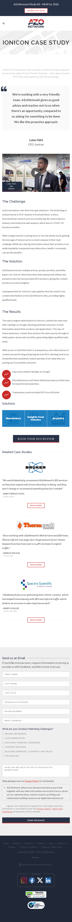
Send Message (36, 820)
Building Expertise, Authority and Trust (27, 751)
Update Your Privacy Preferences (35, 864)
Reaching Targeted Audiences (21, 743)
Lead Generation (13, 738)
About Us (28, 843)
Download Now (36, 10)
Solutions (16, 843)
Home (6, 843)
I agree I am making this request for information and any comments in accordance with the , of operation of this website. (32, 809)
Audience (41, 843)
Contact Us (62, 843)
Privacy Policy (32, 781)
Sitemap (35, 857)
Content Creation (14, 747)
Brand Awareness (14, 734)
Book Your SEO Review (36, 438)
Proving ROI (10, 756)
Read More (36, 505)
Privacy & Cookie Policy (51, 847)
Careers (12, 847)
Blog (51, 843)
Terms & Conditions (28, 847)
